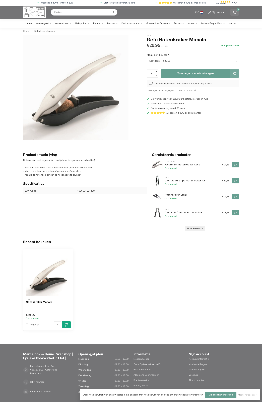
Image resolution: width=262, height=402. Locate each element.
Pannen (97, 23)
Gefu (149, 36)
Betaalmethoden (142, 369)
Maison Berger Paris (212, 23)
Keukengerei (42, 23)
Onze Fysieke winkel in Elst (148, 364)
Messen (111, 23)
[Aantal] (57, 324)
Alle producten (197, 380)
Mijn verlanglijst (197, 369)
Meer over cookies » (247, 394)
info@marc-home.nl (40, 391)
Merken (232, 23)
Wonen (191, 23)
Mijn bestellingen (198, 364)
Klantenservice (141, 380)
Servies (178, 23)
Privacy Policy (141, 385)
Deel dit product (187, 90)
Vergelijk (34, 324)
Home (29, 23)
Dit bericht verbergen (221, 394)
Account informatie (199, 359)
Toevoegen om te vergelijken (160, 90)
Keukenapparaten (130, 23)
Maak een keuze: (158, 55)
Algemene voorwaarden (146, 375)
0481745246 (37, 382)
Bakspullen (81, 23)
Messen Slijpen (142, 359)
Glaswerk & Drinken (157, 23)
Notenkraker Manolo (44, 31)
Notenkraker (195, 228)
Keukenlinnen (62, 23)
